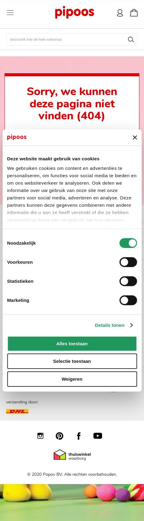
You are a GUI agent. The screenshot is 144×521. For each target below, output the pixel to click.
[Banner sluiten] (135, 137)
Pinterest (62, 435)
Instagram (43, 435)
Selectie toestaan (72, 361)
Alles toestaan (72, 343)
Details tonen (109, 325)
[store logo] (74, 12)
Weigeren (72, 379)
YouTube (100, 435)
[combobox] (72, 39)
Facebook (81, 435)
